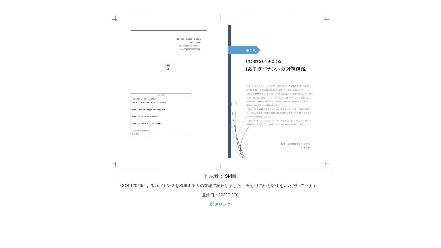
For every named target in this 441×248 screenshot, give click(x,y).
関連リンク (220, 204)
